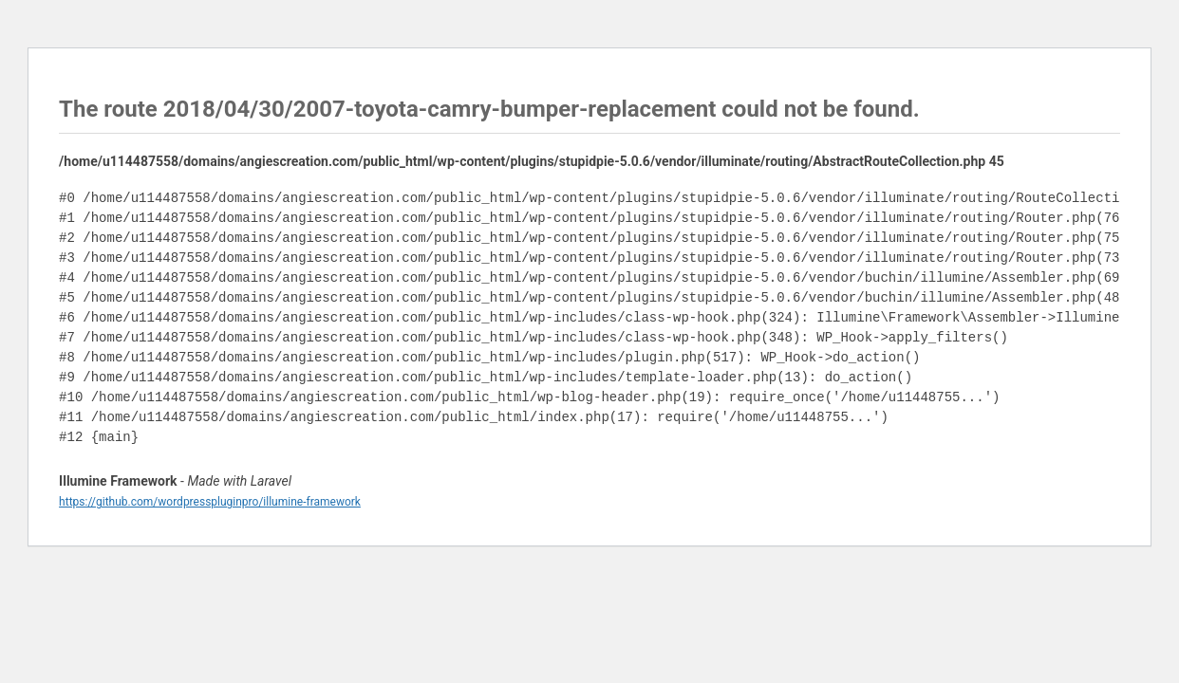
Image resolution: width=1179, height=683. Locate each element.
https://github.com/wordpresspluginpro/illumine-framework (210, 501)
